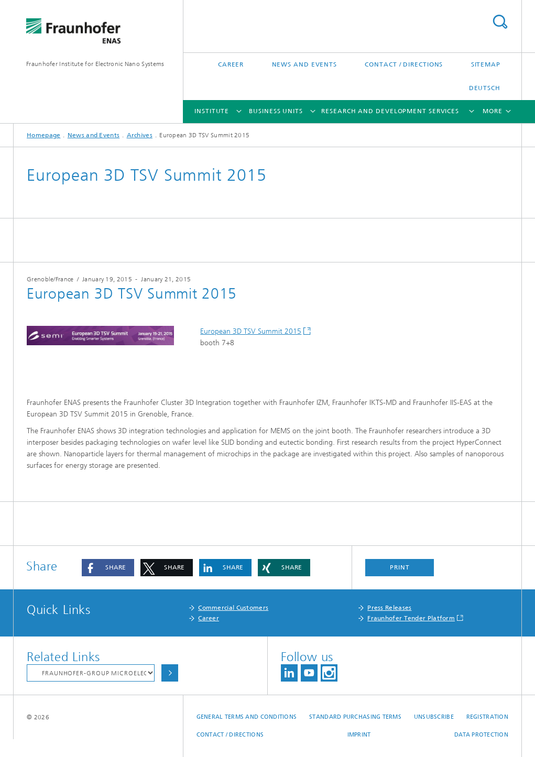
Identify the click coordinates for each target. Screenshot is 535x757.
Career (231, 64)
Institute (211, 111)
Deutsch (484, 88)
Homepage (43, 135)
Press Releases (389, 607)
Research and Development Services (390, 111)
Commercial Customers (233, 607)
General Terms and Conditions (246, 717)
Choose (169, 673)
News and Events (304, 64)
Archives (139, 135)
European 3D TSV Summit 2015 (250, 331)
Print (400, 567)
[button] (108, 567)
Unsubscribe (434, 717)
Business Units (276, 111)
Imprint (359, 734)
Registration (487, 717)
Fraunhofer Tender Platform (411, 618)
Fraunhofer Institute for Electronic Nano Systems (95, 64)
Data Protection (481, 734)
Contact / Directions (404, 64)
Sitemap (485, 64)
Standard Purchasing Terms (355, 717)
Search (500, 21)
